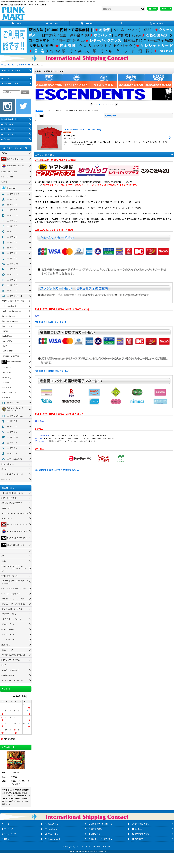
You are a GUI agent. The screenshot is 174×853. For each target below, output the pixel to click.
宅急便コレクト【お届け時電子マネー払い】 (52, 371)
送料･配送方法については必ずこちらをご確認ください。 (57, 470)
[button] (121, 23)
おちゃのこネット (83, 851)
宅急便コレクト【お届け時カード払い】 (51, 322)
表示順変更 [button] (110, 116)
